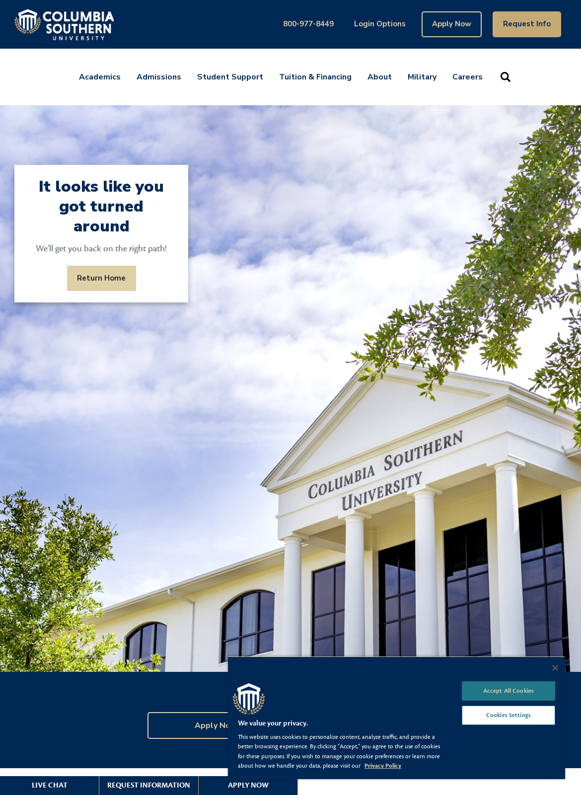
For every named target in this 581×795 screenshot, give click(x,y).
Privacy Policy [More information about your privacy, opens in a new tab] (382, 766)
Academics (100, 77)
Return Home (101, 278)
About (379, 77)
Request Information (148, 785)
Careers (467, 77)
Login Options (380, 24)
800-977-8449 (308, 24)
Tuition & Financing (315, 77)
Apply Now (451, 24)
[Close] (555, 668)
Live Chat (50, 785)
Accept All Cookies (508, 691)
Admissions (159, 77)
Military (422, 77)
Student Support (230, 77)
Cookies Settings (508, 715)
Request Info (527, 24)
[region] (396, 717)
